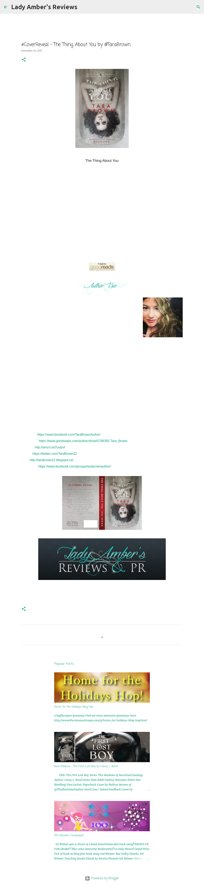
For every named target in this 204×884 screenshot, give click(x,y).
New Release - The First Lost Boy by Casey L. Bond (86, 766)
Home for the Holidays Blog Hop (73, 707)
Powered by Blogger (102, 878)
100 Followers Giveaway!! (69, 835)
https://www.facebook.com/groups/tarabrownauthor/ (74, 466)
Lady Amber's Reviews (44, 6)
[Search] (82, 7)
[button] (23, 60)
